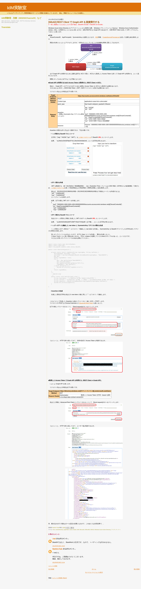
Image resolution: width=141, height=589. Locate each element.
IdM (78, 538)
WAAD (92, 538)
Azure (71, 538)
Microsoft (82, 538)
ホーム (94, 577)
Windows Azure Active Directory (103, 538)
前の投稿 (137, 577)
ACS (54, 538)
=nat (54, 547)
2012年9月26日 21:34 (58, 570)
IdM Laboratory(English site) (9, 22)
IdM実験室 (16, 7)
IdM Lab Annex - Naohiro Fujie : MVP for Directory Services (18, 21)
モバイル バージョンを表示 (94, 580)
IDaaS (74, 538)
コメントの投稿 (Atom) (59, 586)
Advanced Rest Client (86, 311)
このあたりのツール (84, 137)
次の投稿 (51, 577)
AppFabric (66, 538)
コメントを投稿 (52, 574)
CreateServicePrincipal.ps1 (111, 37)
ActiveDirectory (59, 538)
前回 (96, 37)
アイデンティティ (116, 538)
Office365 (87, 538)
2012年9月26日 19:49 (58, 554)
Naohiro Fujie (55, 536)
